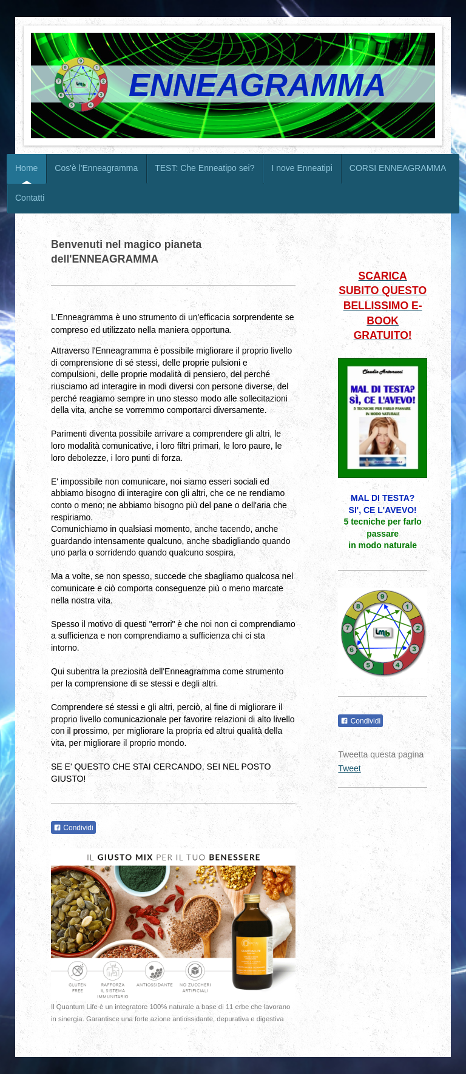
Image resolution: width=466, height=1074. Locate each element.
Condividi (73, 828)
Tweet (349, 768)
